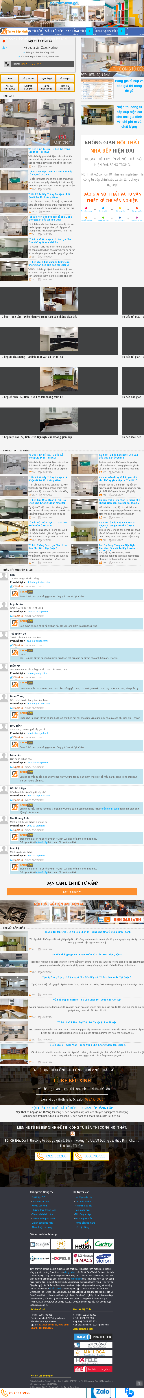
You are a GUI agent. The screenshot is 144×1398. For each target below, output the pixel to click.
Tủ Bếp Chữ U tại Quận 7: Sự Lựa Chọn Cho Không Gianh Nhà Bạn (50, 241)
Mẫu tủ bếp (54, 31)
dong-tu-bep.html (36, 825)
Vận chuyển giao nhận (43, 1218)
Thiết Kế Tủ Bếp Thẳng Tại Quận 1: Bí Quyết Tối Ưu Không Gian (49, 195)
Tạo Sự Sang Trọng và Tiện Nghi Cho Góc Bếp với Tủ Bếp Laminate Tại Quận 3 (118, 548)
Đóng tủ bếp (32, 31)
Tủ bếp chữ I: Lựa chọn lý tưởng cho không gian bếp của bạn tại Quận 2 (49, 263)
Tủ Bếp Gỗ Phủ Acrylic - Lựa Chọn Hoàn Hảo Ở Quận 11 (47, 524)
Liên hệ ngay (70, 891)
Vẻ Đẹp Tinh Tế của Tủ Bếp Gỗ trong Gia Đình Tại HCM (49, 150)
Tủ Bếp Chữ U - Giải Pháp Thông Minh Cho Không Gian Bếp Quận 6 (87, 1044)
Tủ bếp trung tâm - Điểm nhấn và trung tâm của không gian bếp (38, 316)
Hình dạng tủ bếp (108, 31)
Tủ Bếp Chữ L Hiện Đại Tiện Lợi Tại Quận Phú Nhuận (87, 1022)
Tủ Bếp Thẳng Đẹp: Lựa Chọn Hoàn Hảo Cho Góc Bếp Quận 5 (48, 546)
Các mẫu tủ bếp (83, 1201)
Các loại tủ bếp (78, 31)
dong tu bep (70, 1272)
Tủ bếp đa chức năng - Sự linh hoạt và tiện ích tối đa (31, 356)
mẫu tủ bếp (41, 842)
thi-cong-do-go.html (37, 673)
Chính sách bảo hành (43, 1214)
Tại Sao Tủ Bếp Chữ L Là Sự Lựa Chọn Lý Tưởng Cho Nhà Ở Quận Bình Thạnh (117, 525)
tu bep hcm (76, 1279)
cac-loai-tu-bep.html (37, 611)
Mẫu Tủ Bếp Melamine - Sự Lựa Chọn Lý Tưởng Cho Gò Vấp (87, 999)
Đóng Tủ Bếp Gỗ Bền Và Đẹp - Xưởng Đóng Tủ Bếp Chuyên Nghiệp (14, 31)
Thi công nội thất (83, 1218)
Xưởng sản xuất (39, 1205)
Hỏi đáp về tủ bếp (84, 1197)
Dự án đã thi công (41, 1201)
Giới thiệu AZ (38, 1197)
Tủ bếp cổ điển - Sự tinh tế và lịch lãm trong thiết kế (31, 397)
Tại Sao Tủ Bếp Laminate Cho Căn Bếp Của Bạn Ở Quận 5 (50, 173)
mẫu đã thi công (110, 808)
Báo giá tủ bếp (82, 1210)
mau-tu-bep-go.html (37, 733)
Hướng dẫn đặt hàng (85, 1222)
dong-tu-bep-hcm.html (38, 795)
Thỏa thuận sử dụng (42, 1227)
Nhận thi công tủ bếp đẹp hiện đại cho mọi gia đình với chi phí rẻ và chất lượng (129, 116)
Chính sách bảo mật (42, 1222)
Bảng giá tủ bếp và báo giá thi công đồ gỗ (129, 86)
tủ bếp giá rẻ (55, 1288)
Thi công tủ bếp (83, 1214)
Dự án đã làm (56, 38)
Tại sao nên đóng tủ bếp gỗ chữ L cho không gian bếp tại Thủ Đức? (50, 218)
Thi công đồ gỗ (15, 38)
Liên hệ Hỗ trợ (82, 1227)
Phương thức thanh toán (44, 1210)
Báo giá (37, 38)
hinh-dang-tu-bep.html (38, 582)
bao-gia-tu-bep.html (37, 640)
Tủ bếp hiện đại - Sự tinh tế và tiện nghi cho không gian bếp (36, 437)
